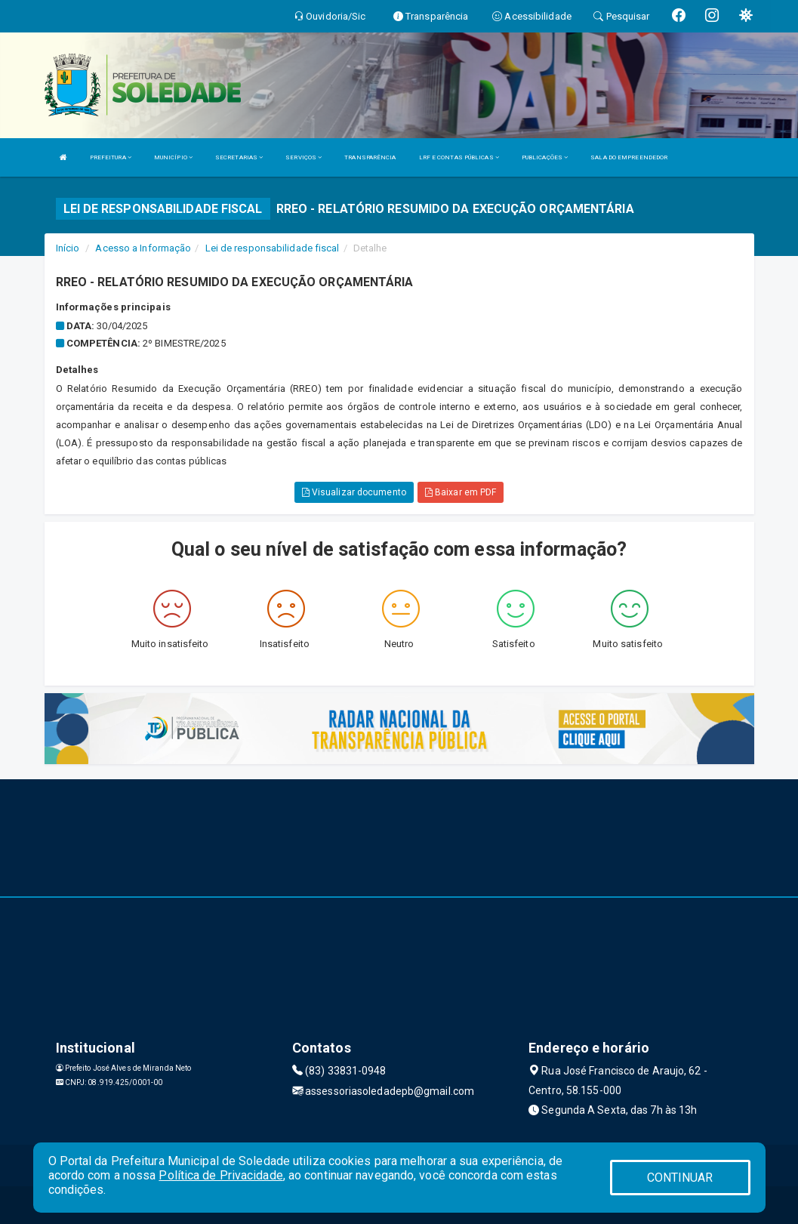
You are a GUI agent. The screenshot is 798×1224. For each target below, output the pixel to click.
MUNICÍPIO (173, 157)
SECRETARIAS (239, 157)
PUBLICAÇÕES (545, 157)
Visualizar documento (354, 492)
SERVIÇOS (303, 157)
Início (68, 248)
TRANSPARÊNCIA (370, 157)
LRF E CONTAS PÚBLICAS (459, 157)
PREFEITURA (110, 157)
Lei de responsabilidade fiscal (272, 248)
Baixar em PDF (461, 492)
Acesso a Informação (143, 248)
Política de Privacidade (220, 1175)
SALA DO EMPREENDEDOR (628, 157)
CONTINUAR (680, 1177)
